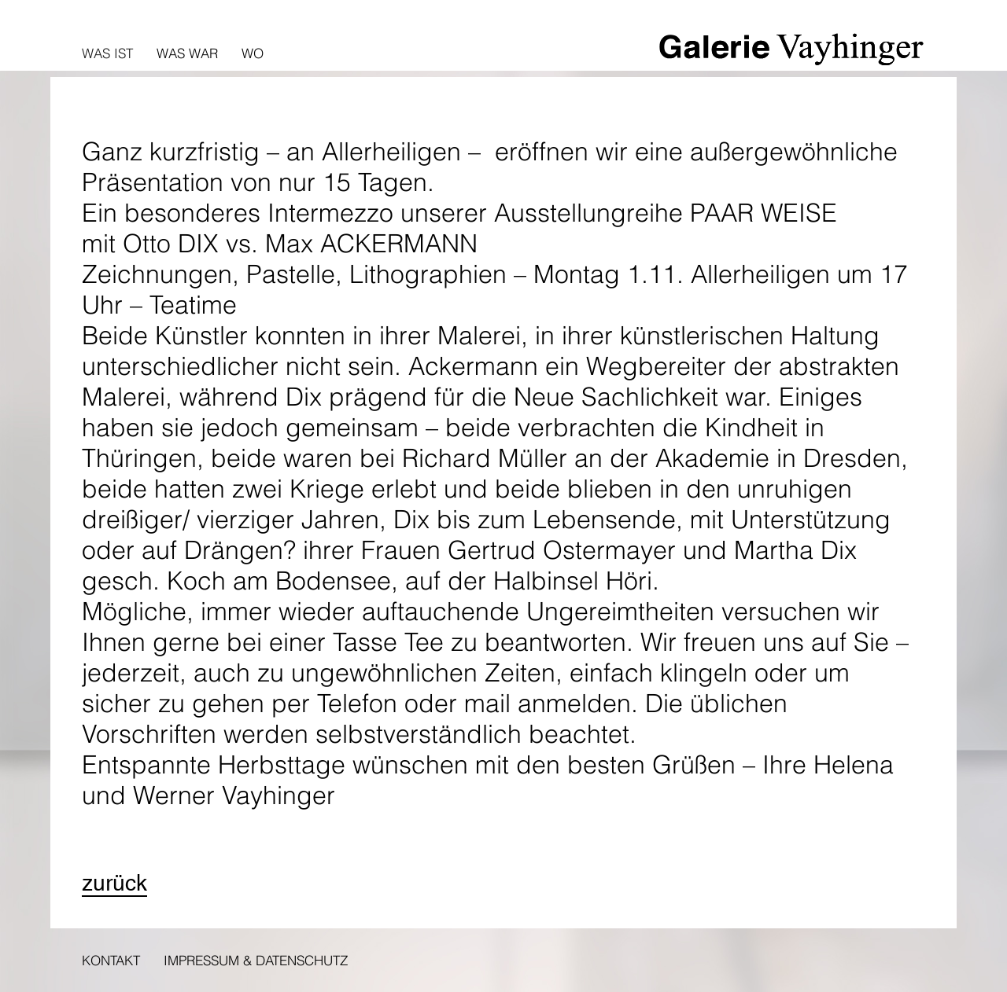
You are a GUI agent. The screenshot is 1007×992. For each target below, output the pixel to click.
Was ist (107, 53)
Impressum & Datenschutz (256, 960)
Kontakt (111, 960)
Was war (187, 53)
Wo (253, 53)
